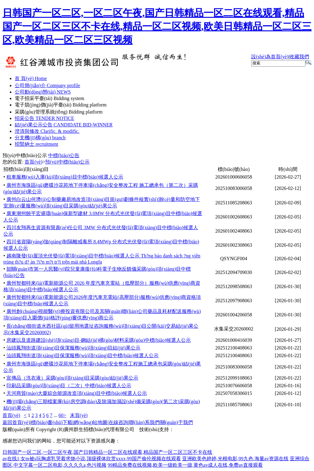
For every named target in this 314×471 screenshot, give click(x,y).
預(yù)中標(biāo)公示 (24, 155)
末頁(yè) (79, 415)
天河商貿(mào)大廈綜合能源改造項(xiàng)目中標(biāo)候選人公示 (76, 393)
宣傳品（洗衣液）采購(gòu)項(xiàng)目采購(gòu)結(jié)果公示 (72, 377)
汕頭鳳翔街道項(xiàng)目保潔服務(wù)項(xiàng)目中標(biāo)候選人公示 (82, 355)
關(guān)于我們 (176, 422)
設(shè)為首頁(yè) (270, 56)
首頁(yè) (33, 161)
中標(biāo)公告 (63, 155)
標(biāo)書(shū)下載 (51, 422)
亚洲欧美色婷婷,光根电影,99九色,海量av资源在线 (235, 458)
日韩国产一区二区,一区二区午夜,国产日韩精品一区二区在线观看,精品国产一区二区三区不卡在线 (107, 452)
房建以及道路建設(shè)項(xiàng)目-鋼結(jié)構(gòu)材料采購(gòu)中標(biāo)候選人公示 (98, 340)
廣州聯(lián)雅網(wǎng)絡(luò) (206, 429)
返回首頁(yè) (16, 422)
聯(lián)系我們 (144, 422)
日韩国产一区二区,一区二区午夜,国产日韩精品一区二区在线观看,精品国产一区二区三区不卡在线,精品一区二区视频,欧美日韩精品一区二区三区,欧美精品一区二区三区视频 (157, 26)
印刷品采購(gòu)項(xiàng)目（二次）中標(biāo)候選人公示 (68, 385)
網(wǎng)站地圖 (90, 422)
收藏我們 (299, 56)
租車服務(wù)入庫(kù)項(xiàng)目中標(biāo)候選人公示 (64, 177)
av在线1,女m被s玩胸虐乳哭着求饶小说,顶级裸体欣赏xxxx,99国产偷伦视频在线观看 (91, 458)
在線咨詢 (118, 422)
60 (61, 415)
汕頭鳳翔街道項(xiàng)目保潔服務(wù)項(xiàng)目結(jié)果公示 (73, 347)
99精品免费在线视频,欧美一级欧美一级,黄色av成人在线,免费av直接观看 (185, 465)
